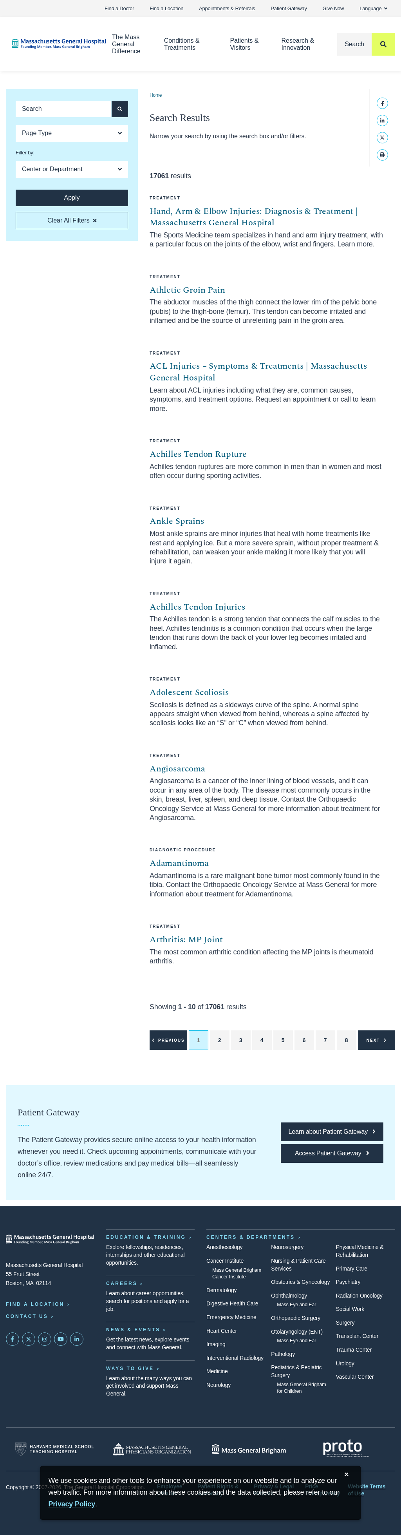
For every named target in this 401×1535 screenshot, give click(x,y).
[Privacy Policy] (71, 1504)
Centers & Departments (250, 1237)
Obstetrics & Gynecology (300, 1282)
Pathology (283, 1354)
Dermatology (221, 1290)
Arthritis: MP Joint (186, 939)
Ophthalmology (289, 1295)
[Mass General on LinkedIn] (76, 1339)
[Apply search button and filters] (120, 109)
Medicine (217, 1371)
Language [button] (373, 8)
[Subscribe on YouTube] (60, 1339)
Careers (121, 1283)
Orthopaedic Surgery (295, 1318)
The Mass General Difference (126, 44)
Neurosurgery (287, 1247)
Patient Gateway (289, 8)
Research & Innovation (297, 44)
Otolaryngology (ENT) (297, 1332)
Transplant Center (357, 1336)
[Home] (50, 44)
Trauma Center (354, 1350)
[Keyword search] (63, 109)
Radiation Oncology (359, 1295)
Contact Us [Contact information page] (27, 1316)
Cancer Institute (225, 1261)
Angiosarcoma (177, 768)
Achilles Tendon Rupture (198, 454)
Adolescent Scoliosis (189, 692)
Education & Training (146, 1237)
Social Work (350, 1309)
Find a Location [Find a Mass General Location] (35, 1304)
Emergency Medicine (231, 1317)
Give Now (333, 8)
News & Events (133, 1329)
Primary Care (351, 1268)
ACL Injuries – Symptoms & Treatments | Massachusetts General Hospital (258, 372)
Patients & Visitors (244, 44)
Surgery (345, 1323)
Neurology (218, 1385)
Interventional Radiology (235, 1358)
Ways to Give (130, 1368)
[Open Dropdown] (72, 133)
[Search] (366, 44)
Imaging (216, 1344)
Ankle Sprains (177, 521)
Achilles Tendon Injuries (198, 607)
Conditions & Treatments (182, 44)
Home (156, 95)
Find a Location (166, 8)
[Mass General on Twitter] (28, 1339)
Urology (345, 1363)
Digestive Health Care (232, 1303)
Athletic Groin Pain (187, 290)
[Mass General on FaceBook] (12, 1339)
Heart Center (221, 1331)
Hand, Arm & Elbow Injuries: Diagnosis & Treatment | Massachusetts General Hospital (254, 217)
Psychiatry (348, 1282)
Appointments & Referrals (227, 8)
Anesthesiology (224, 1247)
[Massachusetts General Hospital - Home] (50, 1239)
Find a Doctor (119, 8)
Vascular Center (355, 1377)
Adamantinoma (179, 863)
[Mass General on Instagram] (44, 1339)
